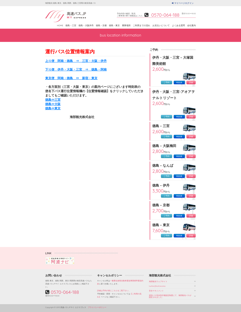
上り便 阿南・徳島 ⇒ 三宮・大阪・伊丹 (76, 61)
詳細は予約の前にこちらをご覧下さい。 (113, 290)
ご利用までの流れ (141, 25)
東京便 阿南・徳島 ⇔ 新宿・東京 (71, 78)
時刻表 (179, 82)
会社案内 (191, 25)
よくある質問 (178, 25)
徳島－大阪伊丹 (86, 25)
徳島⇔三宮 (53, 100)
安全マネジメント (156, 291)
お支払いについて (161, 25)
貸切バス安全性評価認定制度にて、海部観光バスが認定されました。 (170, 296)
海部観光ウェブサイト (158, 281)
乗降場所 (126, 25)
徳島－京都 (101, 25)
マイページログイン (184, 3)
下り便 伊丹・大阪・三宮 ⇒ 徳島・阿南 (76, 69)
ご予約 (167, 82)
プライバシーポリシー (97, 307)
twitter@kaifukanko (157, 286)
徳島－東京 (114, 25)
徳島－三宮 (70, 25)
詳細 (191, 82)
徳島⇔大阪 (53, 104)
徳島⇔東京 (53, 108)
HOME (60, 25)
